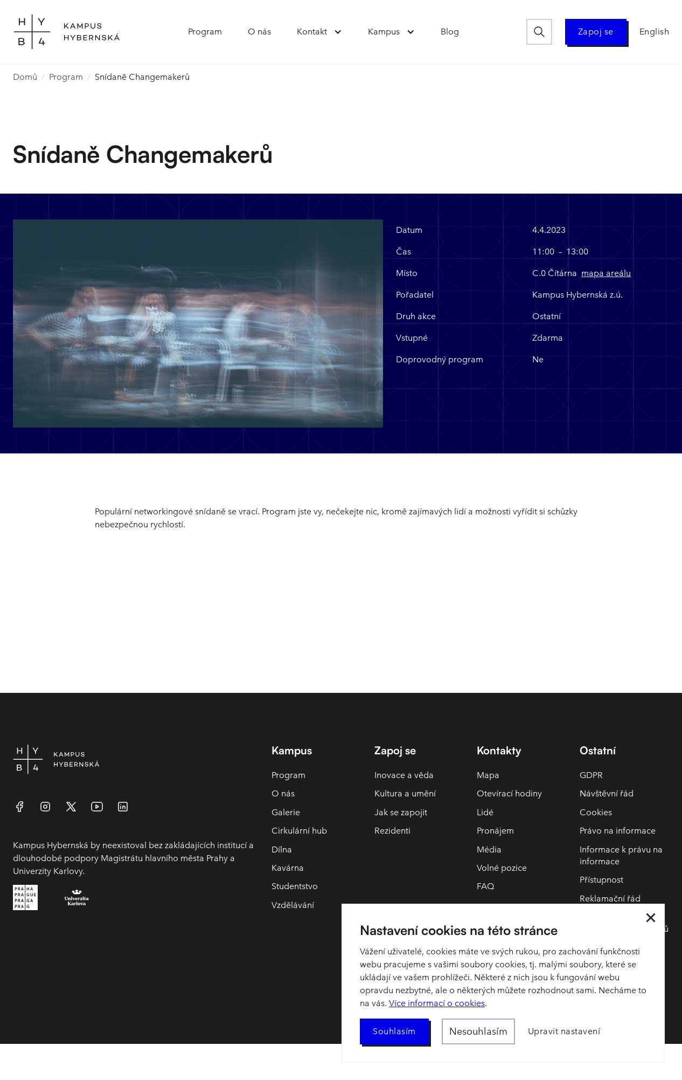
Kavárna (288, 868)
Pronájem (495, 831)
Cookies (596, 812)
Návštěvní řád (607, 793)
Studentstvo (295, 886)
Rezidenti (392, 831)
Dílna (282, 849)
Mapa (488, 775)
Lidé (485, 812)
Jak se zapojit (400, 812)
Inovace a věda (404, 775)
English (654, 31)
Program (66, 77)
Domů (25, 77)
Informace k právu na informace (621, 855)
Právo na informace (618, 831)
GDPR (591, 775)
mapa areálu (606, 273)
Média (489, 849)
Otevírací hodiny (509, 793)
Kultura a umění (405, 793)
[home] (67, 32)
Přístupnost (601, 880)
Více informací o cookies (437, 1003)
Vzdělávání (293, 905)
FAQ (485, 886)
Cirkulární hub (299, 831)
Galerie (286, 812)
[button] (319, 31)
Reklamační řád (610, 898)
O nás (283, 793)
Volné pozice (502, 868)
